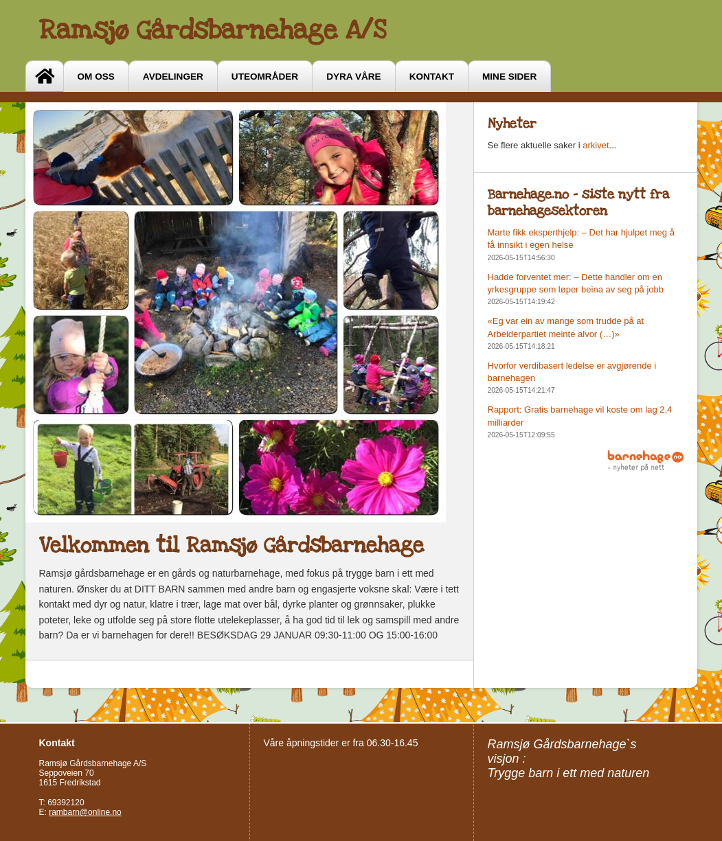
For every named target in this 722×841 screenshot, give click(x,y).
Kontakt (431, 76)
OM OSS (96, 76)
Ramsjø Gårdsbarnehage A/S (212, 30)
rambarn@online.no (85, 812)
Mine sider (509, 76)
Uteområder (265, 76)
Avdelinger (173, 76)
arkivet (596, 145)
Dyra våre (353, 76)
